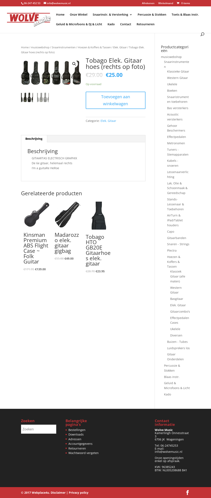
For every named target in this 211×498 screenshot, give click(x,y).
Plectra (172, 250)
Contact (125, 24)
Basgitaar (176, 299)
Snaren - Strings (178, 244)
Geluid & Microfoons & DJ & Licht (79, 24)
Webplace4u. (41, 493)
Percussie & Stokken (152, 14)
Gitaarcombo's (180, 311)
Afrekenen (148, 3)
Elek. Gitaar (120, 47)
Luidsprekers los (178, 348)
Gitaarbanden (176, 238)
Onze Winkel (78, 14)
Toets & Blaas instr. (185, 14)
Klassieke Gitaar (178, 71)
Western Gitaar (177, 78)
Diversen (176, 335)
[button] (74, 64)
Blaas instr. (171, 377)
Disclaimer (58, 493)
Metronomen (176, 143)
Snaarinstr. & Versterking (110, 14)
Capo (170, 231)
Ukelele (172, 84)
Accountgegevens (80, 444)
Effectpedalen (176, 137)
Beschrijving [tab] (33, 139)
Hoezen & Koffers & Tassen (94, 47)
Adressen (74, 439)
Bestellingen (77, 430)
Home (60, 14)
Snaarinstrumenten (64, 47)
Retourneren (146, 24)
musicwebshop (40, 47)
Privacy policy (78, 493)
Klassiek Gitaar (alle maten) (177, 276)
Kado (111, 24)
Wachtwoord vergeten (83, 453)
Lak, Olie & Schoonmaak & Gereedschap (177, 188)
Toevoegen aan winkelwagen (115, 100)
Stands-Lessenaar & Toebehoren (175, 204)
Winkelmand (165, 3)
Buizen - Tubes (177, 342)
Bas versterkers (177, 108)
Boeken (172, 90)
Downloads (76, 434)
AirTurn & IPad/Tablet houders (175, 220)
